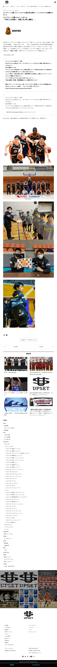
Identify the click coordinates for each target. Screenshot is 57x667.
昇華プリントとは (8, 534)
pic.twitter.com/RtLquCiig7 (27, 108)
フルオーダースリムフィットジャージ (14, 469)
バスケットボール (9, 446)
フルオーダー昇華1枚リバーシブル (14, 455)
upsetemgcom (16, 10)
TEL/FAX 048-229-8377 (33, 648)
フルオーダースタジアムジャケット (14, 474)
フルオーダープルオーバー (12, 471)
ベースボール (31, 627)
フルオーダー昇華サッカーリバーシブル (15, 494)
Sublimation (6, 531)
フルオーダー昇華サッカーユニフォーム (15, 492)
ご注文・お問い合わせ (9, 566)
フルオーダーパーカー (11, 481)
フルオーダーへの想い (9, 428)
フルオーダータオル (10, 485)
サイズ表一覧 (7, 439)
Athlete (4, 554)
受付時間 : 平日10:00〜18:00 (34, 650)
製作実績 (6, 543)
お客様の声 (6, 545)
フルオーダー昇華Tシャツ (12, 462)
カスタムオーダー (8, 524)
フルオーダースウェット (11, 478)
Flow (4, 432)
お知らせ (10, 10)
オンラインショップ (33, 631)
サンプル (6, 634)
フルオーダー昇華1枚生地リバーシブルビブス (16, 497)
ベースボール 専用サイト (11, 522)
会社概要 (6, 425)
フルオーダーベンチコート (12, 483)
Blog (4, 547)
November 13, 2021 (30, 112)
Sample (5, 536)
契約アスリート (7, 557)
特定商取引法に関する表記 (10, 650)
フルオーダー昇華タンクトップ (13, 467)
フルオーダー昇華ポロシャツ (12, 464)
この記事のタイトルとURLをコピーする (28, 339)
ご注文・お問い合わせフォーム (35, 652)
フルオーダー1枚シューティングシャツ (15, 460)
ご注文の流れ (7, 434)
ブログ (5, 550)
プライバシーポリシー (9, 648)
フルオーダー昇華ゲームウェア (13, 451)
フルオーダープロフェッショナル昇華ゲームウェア (18, 453)
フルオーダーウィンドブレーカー (13, 476)
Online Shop (6, 552)
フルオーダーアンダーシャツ (12, 499)
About (4, 423)
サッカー (7, 490)
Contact (5, 563)
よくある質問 (7, 437)
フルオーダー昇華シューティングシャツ (15, 457)
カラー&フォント (8, 538)
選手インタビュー (8, 561)
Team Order (6, 441)
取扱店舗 (6, 430)
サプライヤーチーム (8, 559)
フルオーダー (7, 444)
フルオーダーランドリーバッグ (13, 487)
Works (4, 540)
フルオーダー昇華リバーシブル (13, 448)
